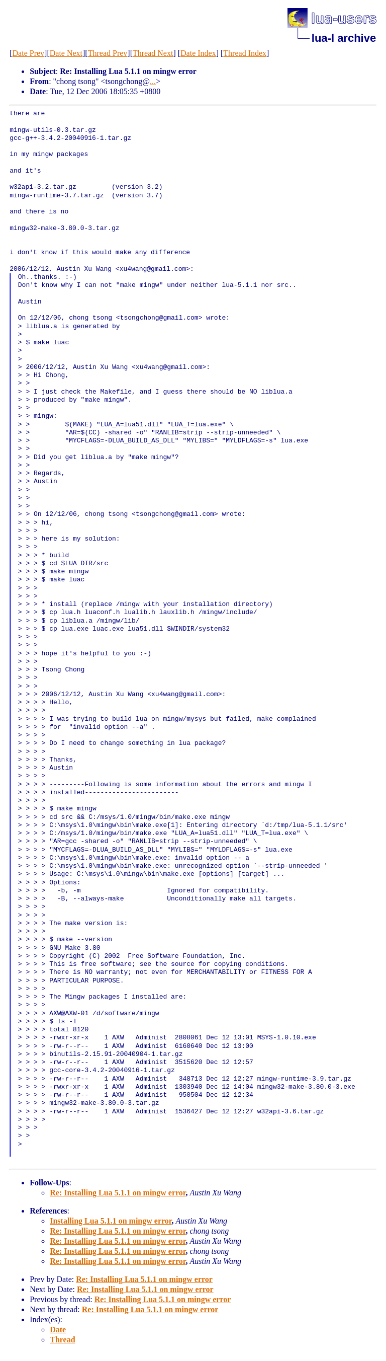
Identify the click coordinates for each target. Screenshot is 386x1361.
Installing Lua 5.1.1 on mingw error (110, 1221)
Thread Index (244, 53)
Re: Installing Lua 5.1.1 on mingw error (117, 1192)
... (153, 81)
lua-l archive (344, 38)
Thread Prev (108, 53)
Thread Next (153, 53)
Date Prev (29, 53)
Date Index (198, 53)
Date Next (66, 53)
